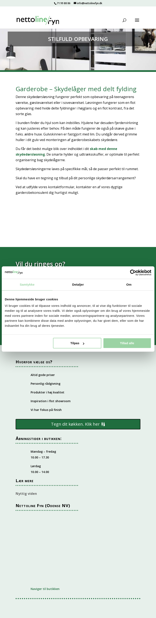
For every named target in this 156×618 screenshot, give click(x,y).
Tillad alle (127, 343)
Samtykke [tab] (27, 284)
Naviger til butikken (45, 589)
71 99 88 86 (63, 3)
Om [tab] (128, 284)
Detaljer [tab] (78, 284)
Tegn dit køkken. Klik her (75, 424)
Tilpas (77, 343)
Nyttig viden (26, 493)
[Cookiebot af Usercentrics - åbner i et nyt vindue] (133, 272)
